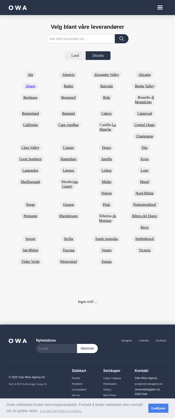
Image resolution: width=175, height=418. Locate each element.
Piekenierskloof (144, 204)
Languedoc (30, 170)
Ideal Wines (109, 395)
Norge (30, 204)
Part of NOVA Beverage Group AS (28, 384)
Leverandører (79, 389)
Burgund (68, 113)
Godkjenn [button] (158, 408)
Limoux (68, 170)
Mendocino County (70, 184)
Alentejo (68, 75)
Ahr (30, 75)
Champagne (144, 136)
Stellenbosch (144, 239)
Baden (68, 86)
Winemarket (110, 383)
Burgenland (30, 113)
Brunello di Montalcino (144, 99)
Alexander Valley (106, 75)
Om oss (76, 395)
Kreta (145, 159)
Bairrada (106, 86)
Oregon (68, 204)
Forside (76, 378)
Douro (106, 148)
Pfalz (106, 204)
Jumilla (106, 159)
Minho (106, 182)
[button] (160, 7)
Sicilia (68, 239)
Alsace (31, 86)
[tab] (75, 55)
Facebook (161, 340)
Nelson (106, 193)
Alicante (144, 75)
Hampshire (68, 159)
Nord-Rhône (145, 193)
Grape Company (112, 378)
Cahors (106, 113)
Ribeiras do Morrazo (107, 218)
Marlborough (30, 182)
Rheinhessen (68, 216)
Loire (145, 170)
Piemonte (30, 216)
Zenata (107, 261)
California (30, 125)
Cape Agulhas (68, 125)
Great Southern (30, 159)
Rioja (145, 227)
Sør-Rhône (30, 250)
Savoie (31, 239)
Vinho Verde (30, 261)
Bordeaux (30, 97)
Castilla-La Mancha (107, 127)
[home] (18, 7)
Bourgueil (68, 97)
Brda (106, 97)
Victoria (144, 250)
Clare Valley (30, 148)
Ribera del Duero (144, 216)
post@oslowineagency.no (149, 383)
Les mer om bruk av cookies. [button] (61, 411)
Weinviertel (68, 261)
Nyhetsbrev (46, 340)
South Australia (106, 239)
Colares (68, 148)
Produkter (77, 383)
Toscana (68, 250)
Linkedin (144, 340)
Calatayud (144, 113)
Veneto (106, 250)
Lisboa (107, 170)
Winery (107, 389)
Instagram (126, 340)
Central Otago (144, 125)
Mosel (144, 182)
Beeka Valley (144, 86)
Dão (145, 148)
